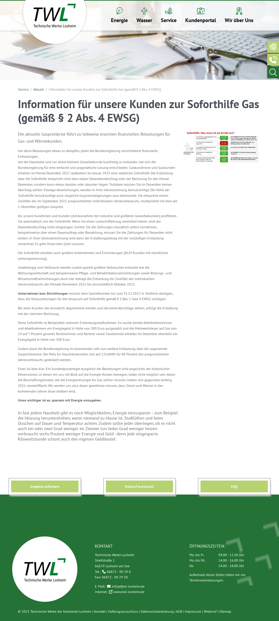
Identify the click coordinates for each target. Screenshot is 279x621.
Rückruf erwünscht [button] (139, 486)
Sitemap (225, 611)
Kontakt (99, 611)
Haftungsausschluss (123, 611)
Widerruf (210, 611)
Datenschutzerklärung (157, 611)
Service (23, 89)
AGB (179, 611)
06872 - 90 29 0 (119, 571)
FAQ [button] (234, 486)
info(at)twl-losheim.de (128, 586)
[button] (119, 15)
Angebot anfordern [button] (44, 486)
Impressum (193, 611)
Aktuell (38, 89)
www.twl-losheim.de (129, 592)
